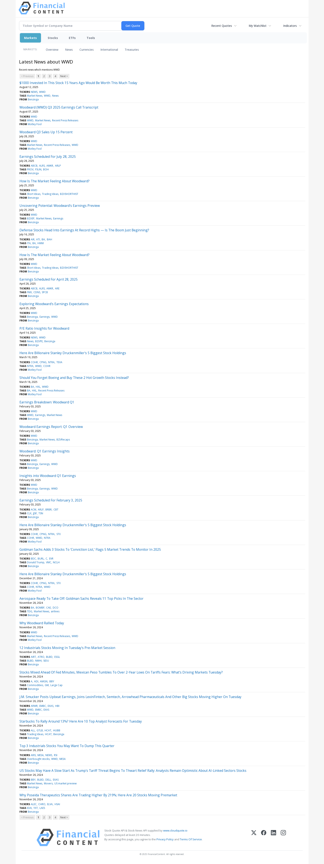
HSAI (57, 804)
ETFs (72, 38)
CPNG (43, 362)
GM (47, 685)
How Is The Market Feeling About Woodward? (54, 181)
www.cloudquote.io (175, 830)
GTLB (40, 730)
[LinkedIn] (273, 837)
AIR (33, 239)
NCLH (56, 562)
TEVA (59, 362)
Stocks (53, 38)
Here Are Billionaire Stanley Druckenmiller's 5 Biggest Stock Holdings (72, 353)
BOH (46, 169)
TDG (29, 611)
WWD (42, 92)
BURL (41, 558)
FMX (29, 292)
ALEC (34, 804)
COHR (34, 362)
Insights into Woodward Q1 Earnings (47, 475)
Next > (64, 76)
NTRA (51, 362)
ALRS (42, 165)
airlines (55, 611)
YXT (35, 808)
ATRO (41, 657)
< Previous (27, 76)
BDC (33, 558)
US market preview (65, 783)
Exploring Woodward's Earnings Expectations (54, 304)
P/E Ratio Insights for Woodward (44, 328)
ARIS (33, 755)
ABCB (34, 165)
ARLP (58, 165)
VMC (48, 562)
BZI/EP (31, 218)
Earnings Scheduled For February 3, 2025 (50, 500)
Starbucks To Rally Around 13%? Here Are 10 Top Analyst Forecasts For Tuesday (80, 721)
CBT (56, 509)
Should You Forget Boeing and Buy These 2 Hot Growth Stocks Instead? (74, 377)
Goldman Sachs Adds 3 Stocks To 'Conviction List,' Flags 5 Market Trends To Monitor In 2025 (90, 549)
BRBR (48, 509)
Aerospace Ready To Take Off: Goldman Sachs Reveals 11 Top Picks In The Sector (81, 598)
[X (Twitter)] (254, 837)
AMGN (43, 681)
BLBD (49, 657)
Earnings (58, 218)
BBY (51, 681)
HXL (38, 387)
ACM (33, 509)
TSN (40, 513)
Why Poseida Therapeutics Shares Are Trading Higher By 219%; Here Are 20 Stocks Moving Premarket (98, 795)
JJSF (35, 513)
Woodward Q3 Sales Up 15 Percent (46, 132)
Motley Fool (35, 124)
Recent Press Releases (65, 120)
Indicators (290, 26)
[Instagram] (283, 837)
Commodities (35, 685)
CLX (29, 513)
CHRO (41, 804)
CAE (48, 607)
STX (58, 534)
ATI (38, 239)
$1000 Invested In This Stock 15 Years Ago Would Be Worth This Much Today (78, 82)
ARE (57, 288)
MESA (40, 755)
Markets (30, 38)
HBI (57, 706)
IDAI (29, 808)
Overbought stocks (38, 759)
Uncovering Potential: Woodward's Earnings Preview (59, 205)
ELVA (50, 804)
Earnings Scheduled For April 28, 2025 (48, 279)
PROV (30, 169)
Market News (34, 95)
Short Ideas (33, 194)
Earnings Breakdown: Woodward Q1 (46, 402)
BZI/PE (39, 341)
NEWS (34, 92)
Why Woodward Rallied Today (41, 623)
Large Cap (56, 685)
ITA (29, 243)
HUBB (56, 730)
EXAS (50, 706)
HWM (40, 243)
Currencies (86, 50)
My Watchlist (257, 26)
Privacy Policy (165, 839)
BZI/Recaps (63, 439)
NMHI (38, 660)
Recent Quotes (221, 26)
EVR (51, 558)
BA (43, 239)
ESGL (57, 657)
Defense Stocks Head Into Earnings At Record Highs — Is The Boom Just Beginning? (84, 230)
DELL (48, 779)
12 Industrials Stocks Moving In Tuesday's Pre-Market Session (67, 647)
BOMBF (40, 607)
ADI (36, 681)
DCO (55, 607)
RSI (55, 755)
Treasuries (132, 50)
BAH (49, 239)
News (69, 50)
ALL (33, 730)
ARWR (34, 706)
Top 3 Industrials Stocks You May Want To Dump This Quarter (66, 746)
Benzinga (33, 99)
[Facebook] (263, 837)
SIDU (46, 660)
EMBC (42, 706)
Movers (48, 783)
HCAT (48, 730)
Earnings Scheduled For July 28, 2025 (47, 156)
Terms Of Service (191, 839)
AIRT (33, 657)
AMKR (49, 165)
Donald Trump (35, 562)
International (109, 50)
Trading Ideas (50, 194)
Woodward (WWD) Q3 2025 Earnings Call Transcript (58, 107)
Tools (91, 38)
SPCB (45, 292)
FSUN (38, 169)
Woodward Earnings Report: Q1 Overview (51, 426)
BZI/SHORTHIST (69, 194)
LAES (42, 808)
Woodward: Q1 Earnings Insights (44, 451)
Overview (52, 50)
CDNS (36, 292)
